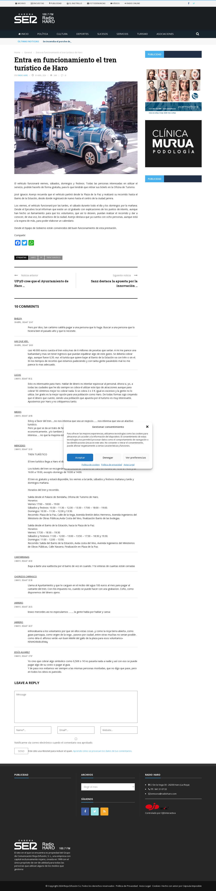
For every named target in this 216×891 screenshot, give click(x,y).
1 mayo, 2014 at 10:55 (23, 416)
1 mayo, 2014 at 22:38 (23, 580)
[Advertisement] (173, 208)
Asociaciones (165, 33)
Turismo (142, 33)
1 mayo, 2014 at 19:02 (23, 561)
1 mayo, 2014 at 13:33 (23, 449)
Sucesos (102, 33)
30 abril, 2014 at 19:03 (23, 345)
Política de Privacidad (127, 885)
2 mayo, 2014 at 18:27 (23, 626)
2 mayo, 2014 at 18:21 (23, 606)
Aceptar (80, 457)
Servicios (122, 33)
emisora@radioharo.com (164, 793)
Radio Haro (23, 75)
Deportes (82, 33)
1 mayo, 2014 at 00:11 (23, 378)
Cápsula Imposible (192, 885)
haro (33, 257)
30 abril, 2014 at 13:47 (23, 322)
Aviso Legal (129, 464)
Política (42, 33)
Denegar (108, 457)
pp (41, 257)
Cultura (62, 33)
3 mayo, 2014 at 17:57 (23, 656)
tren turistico (53, 257)
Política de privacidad (111, 464)
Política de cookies (91, 464)
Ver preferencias (136, 457)
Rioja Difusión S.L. (73, 885)
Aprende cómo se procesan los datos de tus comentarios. (102, 750)
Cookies (156, 885)
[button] (147, 426)
